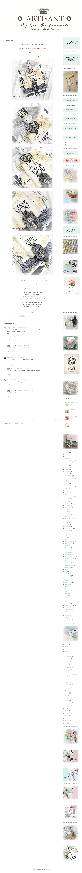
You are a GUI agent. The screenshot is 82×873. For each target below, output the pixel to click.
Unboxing (67, 603)
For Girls (67, 503)
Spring (66, 586)
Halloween (67, 530)
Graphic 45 (34, 56)
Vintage (23, 318)
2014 (66, 718)
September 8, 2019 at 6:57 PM (24, 345)
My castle (67, 550)
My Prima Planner (69, 556)
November (69, 656)
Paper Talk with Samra (13, 337)
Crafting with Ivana (70, 480)
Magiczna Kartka (69, 541)
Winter (66, 617)
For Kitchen (68, 514)
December (69, 653)
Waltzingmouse (69, 609)
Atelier (66, 454)
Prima (66, 569)
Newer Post (7, 420)
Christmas (67, 471)
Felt (66, 494)
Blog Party (73, 423)
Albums (67, 452)
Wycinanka (68, 620)
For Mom (67, 516)
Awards (67, 458)
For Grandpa (68, 507)
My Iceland (68, 552)
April (68, 698)
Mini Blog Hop (68, 545)
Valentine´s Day (69, 605)
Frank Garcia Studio (70, 518)
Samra (8, 327)
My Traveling (68, 560)
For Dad (67, 501)
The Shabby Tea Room (70, 595)
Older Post (57, 420)
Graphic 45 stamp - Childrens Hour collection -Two (32, 298)
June (68, 693)
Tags (66, 593)
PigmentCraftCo (69, 565)
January (69, 705)
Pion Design (68, 567)
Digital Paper (68, 490)
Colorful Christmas (70, 478)
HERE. (36, 285)
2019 (66, 651)
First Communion (69, 496)
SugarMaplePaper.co (70, 591)
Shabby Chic (18, 318)
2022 (66, 644)
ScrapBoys (68, 578)
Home (32, 420)
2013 (66, 720)
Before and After (69, 460)
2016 (66, 713)
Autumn (67, 456)
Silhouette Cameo (69, 584)
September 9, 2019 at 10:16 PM (25, 368)
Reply (8, 339)
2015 (66, 715)
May (68, 695)
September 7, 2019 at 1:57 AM (18, 327)
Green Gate (68, 526)
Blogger (48, 869)
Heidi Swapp (68, 532)
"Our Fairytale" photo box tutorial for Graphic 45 (71, 674)
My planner (68, 554)
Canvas (67, 465)
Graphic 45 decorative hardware (32, 296)
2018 (66, 708)
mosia (8, 379)
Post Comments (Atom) (17, 423)
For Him (67, 512)
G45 (13, 318)
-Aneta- (12, 345)
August (69, 688)
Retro (66, 573)
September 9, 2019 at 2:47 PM (18, 379)
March (68, 700)
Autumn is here (70, 682)
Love (66, 539)
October (69, 658)
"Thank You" (69, 685)
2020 (66, 649)
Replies (11, 343)
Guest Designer (69, 528)
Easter (66, 492)
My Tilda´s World (69, 558)
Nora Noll (9, 357)
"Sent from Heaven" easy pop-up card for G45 (71, 669)
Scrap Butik (68, 576)
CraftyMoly (68, 488)
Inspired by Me (69, 535)
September (70, 661)
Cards (10, 318)
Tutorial (67, 601)
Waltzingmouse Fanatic (71, 612)
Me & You (72, 409)
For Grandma (68, 505)
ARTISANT (69, 145)
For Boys (67, 499)
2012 (66, 723)
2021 (66, 646)
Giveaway (67, 524)
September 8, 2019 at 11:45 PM (20, 357)
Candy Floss (68, 463)
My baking (67, 548)
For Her (67, 509)
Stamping (67, 588)
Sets (66, 580)
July (68, 690)
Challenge (67, 469)
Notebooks (67, 563)
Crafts (66, 484)
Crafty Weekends (69, 486)
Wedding (67, 615)
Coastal (67, 473)
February (69, 702)
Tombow (67, 599)
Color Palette (68, 476)
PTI (65, 571)
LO (65, 537)
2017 (66, 711)
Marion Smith (68, 543)
